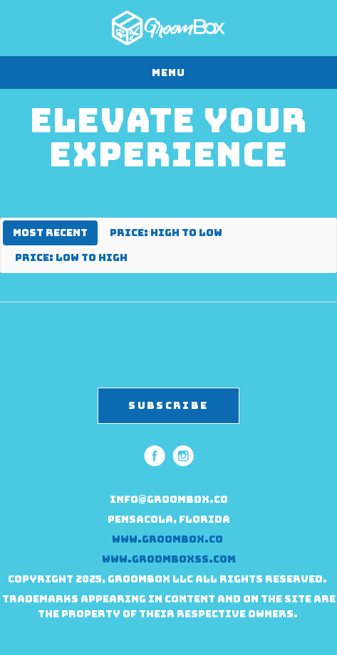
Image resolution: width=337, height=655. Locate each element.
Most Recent (50, 232)
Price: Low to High (71, 257)
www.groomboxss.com (169, 559)
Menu (168, 72)
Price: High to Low (166, 232)
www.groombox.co (168, 539)
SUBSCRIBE (168, 405)
